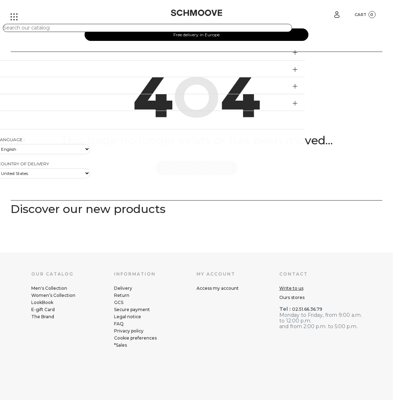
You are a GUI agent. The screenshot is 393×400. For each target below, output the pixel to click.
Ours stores (292, 297)
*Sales (120, 345)
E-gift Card (43, 309)
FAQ (119, 323)
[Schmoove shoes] (196, 13)
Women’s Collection (53, 295)
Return (121, 295)
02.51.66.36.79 (307, 309)
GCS (118, 302)
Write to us (291, 288)
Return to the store (196, 168)
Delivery (123, 288)
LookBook (42, 302)
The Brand (42, 316)
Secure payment (132, 309)
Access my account (217, 288)
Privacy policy (129, 331)
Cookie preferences (135, 338)
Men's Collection (49, 288)
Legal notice (127, 316)
